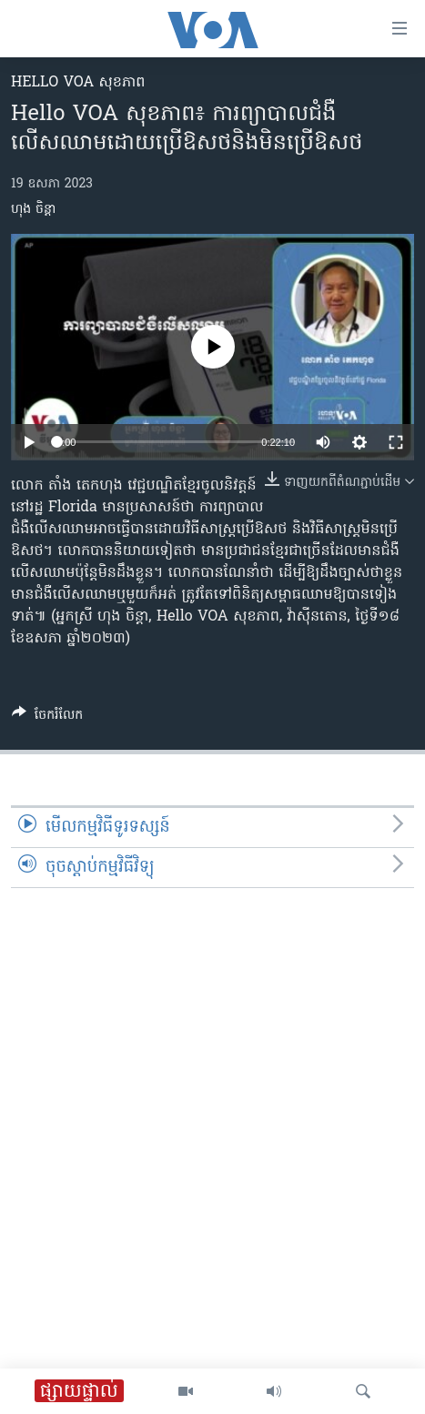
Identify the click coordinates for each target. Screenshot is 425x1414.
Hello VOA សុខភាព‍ (78, 83)
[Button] (47, 718)
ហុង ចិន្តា (33, 209)
